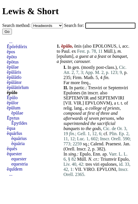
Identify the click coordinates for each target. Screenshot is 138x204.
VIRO (88, 169)
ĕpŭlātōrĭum (18, 87)
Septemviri (118, 87)
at (91, 56)
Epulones (71, 92)
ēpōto (12, 56)
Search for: (74, 25)
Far (66, 82)
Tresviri (95, 87)
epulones (109, 164)
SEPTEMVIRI (110, 97)
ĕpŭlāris (14, 72)
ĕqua (11, 128)
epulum (65, 56)
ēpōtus (13, 62)
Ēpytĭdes (19, 123)
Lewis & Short (30, 11)
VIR (77, 103)
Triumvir (108, 159)
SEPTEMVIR (76, 97)
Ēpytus (13, 118)
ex (74, 51)
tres (89, 164)
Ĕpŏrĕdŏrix (17, 46)
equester (18, 158)
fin (105, 77)
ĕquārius (19, 138)
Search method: (17, 25)
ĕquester (14, 153)
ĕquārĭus (14, 133)
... (10, 41)
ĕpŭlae (13, 67)
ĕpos (11, 51)
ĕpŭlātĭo (14, 77)
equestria (19, 164)
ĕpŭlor (12, 102)
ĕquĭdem (14, 169)
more (75, 82)
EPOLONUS (104, 46)
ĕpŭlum (13, 107)
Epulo (85, 154)
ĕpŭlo (12, 92)
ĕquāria (18, 143)
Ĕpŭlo (12, 97)
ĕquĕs (12, 148)
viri (96, 164)
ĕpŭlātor (14, 82)
